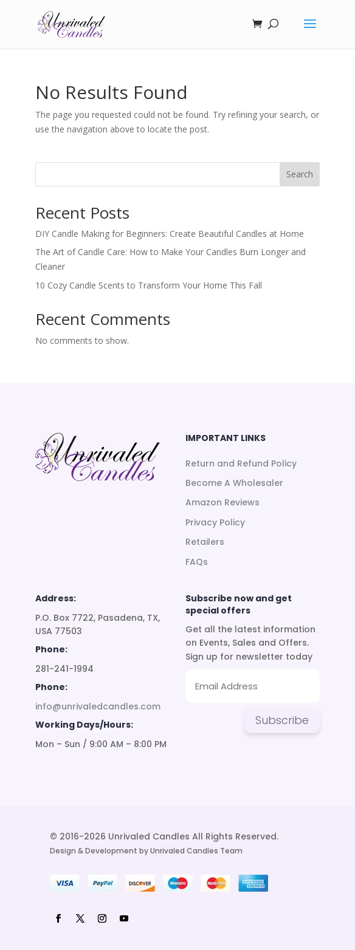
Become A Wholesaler (234, 483)
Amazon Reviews (222, 502)
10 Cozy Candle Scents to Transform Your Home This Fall (148, 285)
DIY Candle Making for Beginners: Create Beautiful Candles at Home (169, 233)
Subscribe (282, 720)
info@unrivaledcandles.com (97, 706)
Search (299, 174)
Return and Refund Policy (241, 463)
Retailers (204, 542)
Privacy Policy (215, 522)
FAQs (196, 562)
